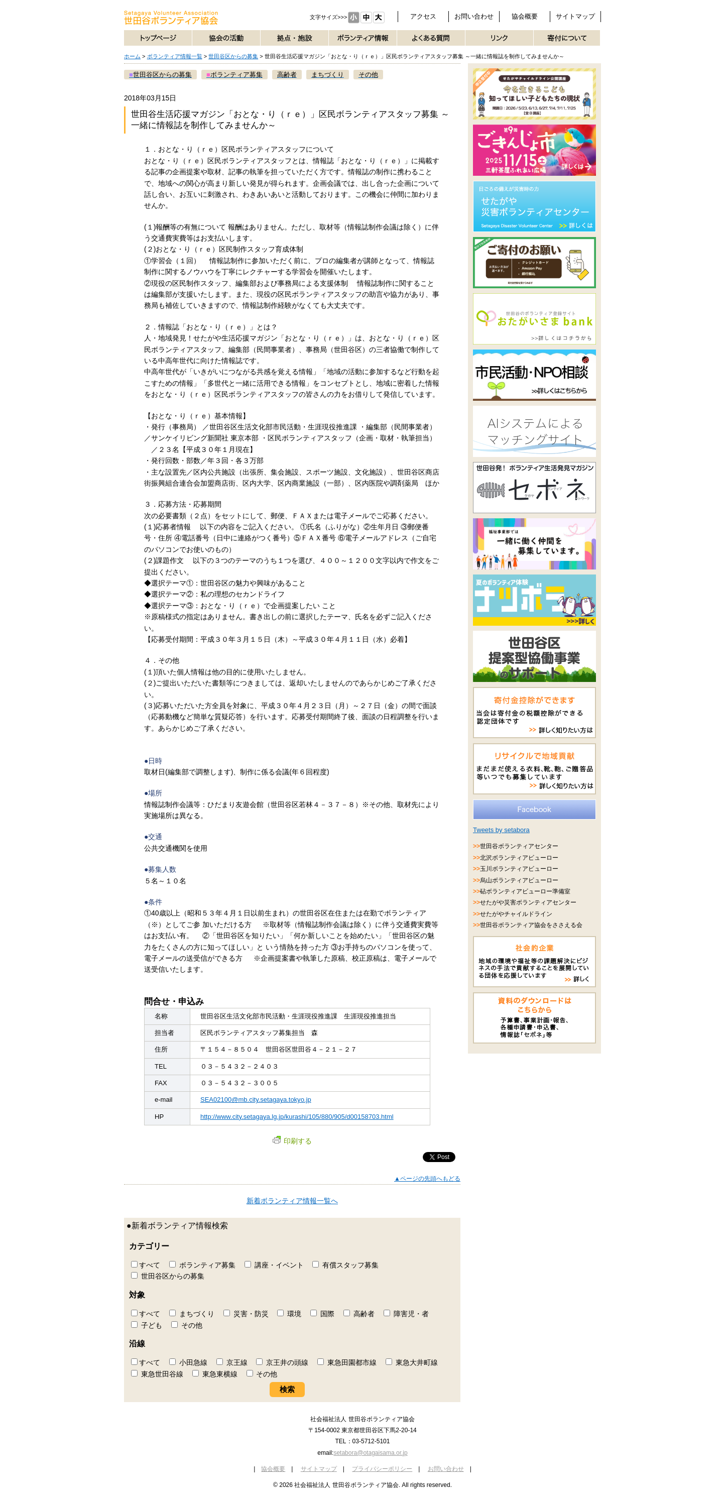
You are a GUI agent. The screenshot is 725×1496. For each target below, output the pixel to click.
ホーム (132, 56)
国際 (322, 1314)
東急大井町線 (412, 1362)
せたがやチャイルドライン (516, 913)
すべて (145, 1265)
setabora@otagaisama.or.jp (370, 1452)
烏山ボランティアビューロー (519, 880)
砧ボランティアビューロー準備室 (525, 891)
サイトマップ (575, 16)
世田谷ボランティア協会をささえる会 (531, 925)
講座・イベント (274, 1265)
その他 (186, 1325)
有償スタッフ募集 (345, 1265)
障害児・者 (406, 1314)
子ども (146, 1325)
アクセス (423, 16)
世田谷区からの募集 (233, 56)
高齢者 (359, 1314)
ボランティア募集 (202, 1265)
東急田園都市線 (347, 1362)
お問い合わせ (474, 16)
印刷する (292, 1141)
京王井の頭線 (282, 1362)
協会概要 (525, 16)
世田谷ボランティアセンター (519, 846)
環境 (289, 1314)
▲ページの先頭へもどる (427, 1178)
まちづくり (191, 1314)
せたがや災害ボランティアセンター (528, 902)
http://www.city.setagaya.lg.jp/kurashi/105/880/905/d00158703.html (297, 1116)
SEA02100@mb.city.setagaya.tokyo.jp (255, 1099)
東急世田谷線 (157, 1374)
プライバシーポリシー (382, 1468)
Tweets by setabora (501, 830)
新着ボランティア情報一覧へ (292, 1201)
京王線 (232, 1362)
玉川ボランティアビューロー (519, 868)
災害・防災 (246, 1314)
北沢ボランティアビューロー (519, 857)
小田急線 (188, 1362)
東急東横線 (214, 1374)
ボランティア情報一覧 (174, 56)
